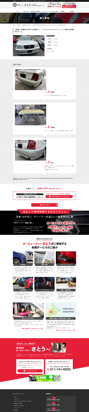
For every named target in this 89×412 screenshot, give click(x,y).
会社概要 (71, 11)
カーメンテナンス (44, 11)
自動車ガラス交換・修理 (19, 372)
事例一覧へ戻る (44, 171)
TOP (17, 11)
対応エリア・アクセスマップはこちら (64, 296)
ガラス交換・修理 (53, 11)
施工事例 (62, 11)
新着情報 (16, 383)
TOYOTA (55, 39)
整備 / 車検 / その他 (50, 35)
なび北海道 (16, 406)
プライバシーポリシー (72, 0)
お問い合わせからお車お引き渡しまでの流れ (22, 367)
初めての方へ (26, 11)
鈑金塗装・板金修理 (35, 11)
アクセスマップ (63, 0)
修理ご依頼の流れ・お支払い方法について (31, 295)
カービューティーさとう (42, 410)
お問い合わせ (16, 385)
